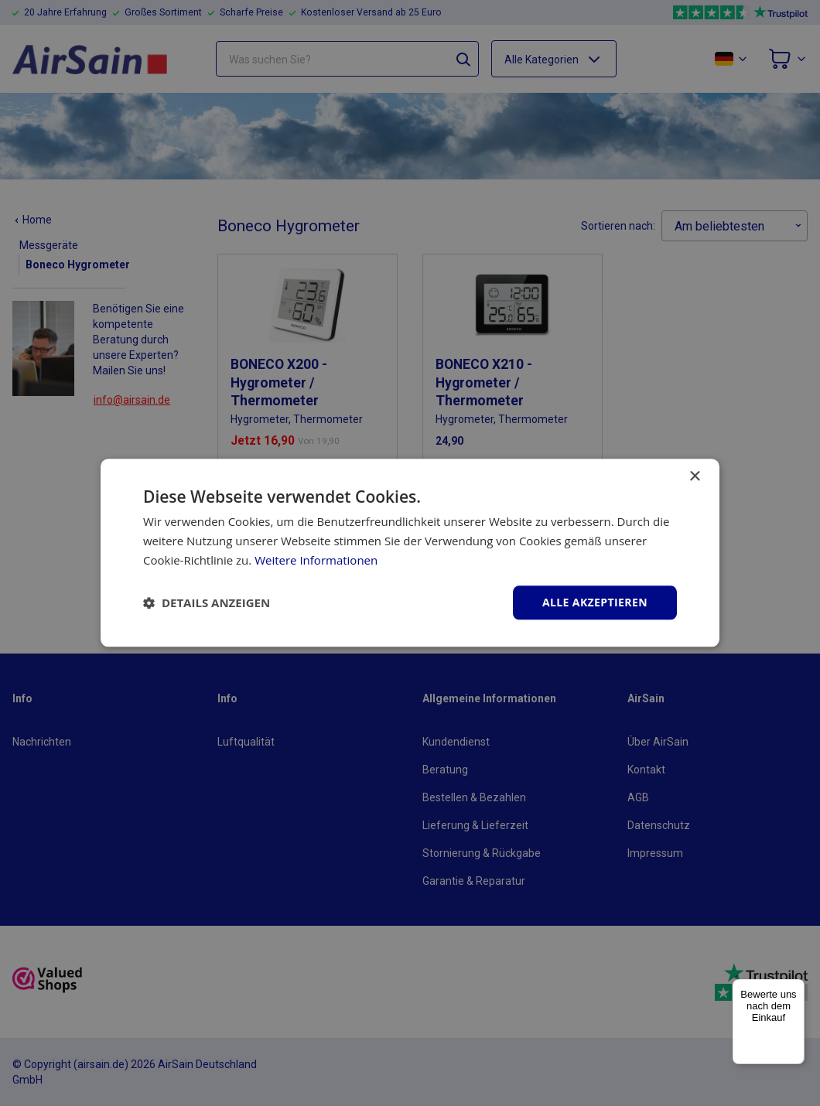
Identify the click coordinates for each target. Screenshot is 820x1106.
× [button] (694, 477)
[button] (206, 602)
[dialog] (410, 553)
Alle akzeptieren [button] (594, 602)
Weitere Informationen (316, 560)
